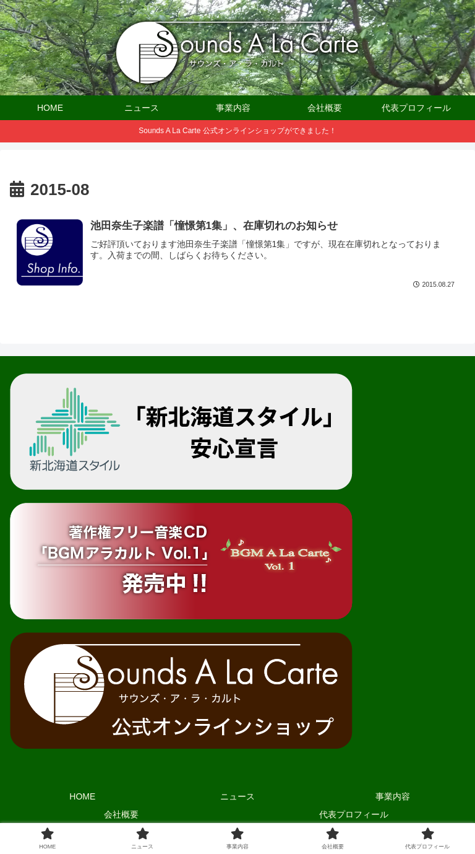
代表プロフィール (353, 814)
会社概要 (121, 814)
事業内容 (392, 796)
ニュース (237, 796)
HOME (82, 796)
